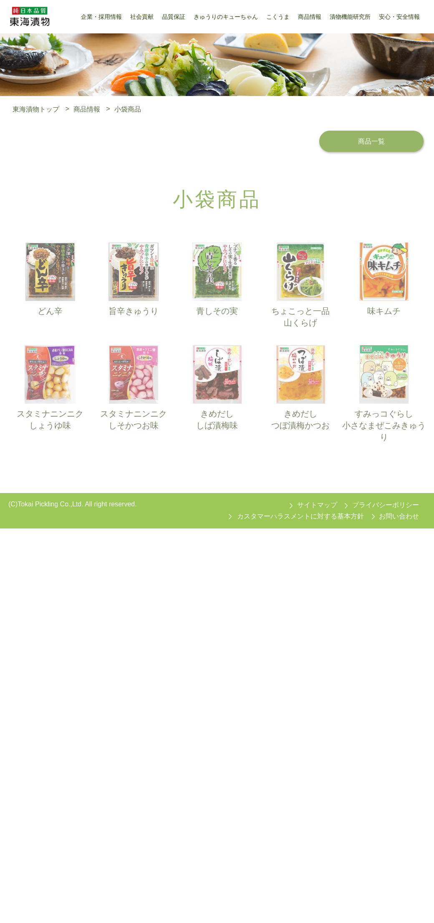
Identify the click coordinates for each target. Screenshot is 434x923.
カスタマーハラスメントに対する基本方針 (300, 516)
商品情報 (86, 108)
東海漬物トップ (36, 108)
